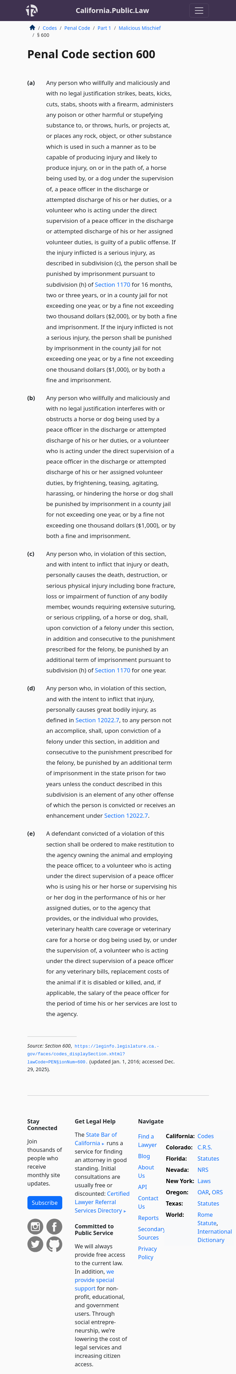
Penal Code (77, 28)
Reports (148, 1218)
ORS (217, 1192)
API (142, 1187)
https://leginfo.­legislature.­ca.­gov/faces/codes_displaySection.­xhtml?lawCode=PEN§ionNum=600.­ (93, 1054)
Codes (50, 28)
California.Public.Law (112, 10)
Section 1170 (112, 284)
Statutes (208, 1158)
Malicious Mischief (140, 28)
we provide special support (94, 1280)
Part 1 (104, 28)
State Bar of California (96, 1139)
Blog (144, 1156)
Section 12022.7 (97, 720)
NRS (203, 1170)
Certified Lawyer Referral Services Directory (102, 1202)
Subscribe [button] (45, 1203)
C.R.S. (205, 1147)
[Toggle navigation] (199, 11)
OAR (203, 1192)
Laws (204, 1181)
